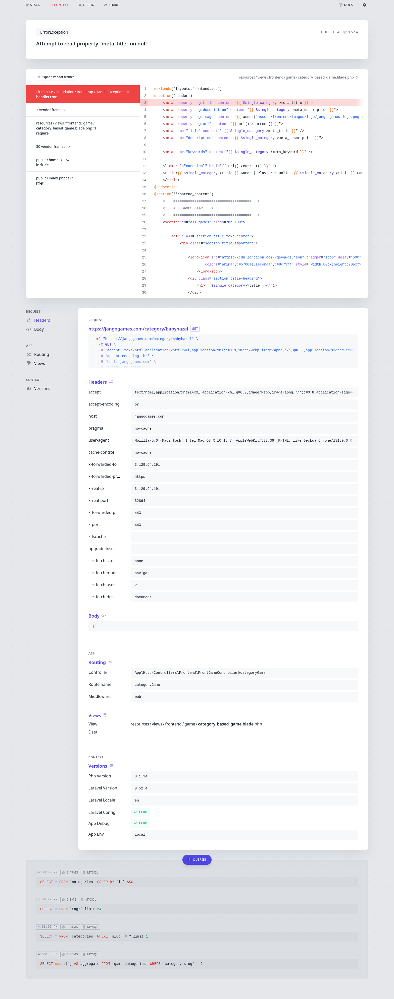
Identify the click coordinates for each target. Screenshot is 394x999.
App (29, 346)
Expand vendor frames (56, 77)
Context (33, 380)
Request (33, 311)
